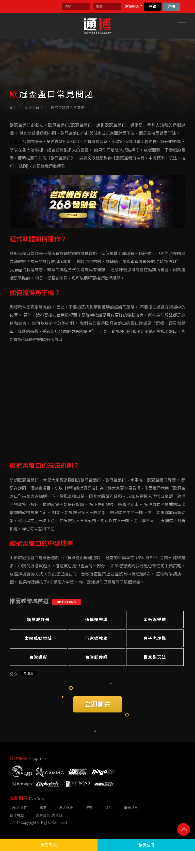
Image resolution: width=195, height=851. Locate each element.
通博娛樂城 (96, 619)
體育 (43, 807)
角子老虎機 (154, 638)
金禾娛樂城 (154, 619)
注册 (171, 6)
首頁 (13, 107)
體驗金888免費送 (49, 815)
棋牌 (88, 807)
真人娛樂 (66, 807)
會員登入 (49, 845)
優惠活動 (131, 807)
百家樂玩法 (154, 657)
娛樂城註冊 (38, 619)
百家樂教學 (96, 638)
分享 (14, 674)
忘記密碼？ (134, 6)
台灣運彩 (38, 657)
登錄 (152, 6)
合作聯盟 (17, 815)
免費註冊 (146, 845)
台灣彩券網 (96, 657)
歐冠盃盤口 (34, 107)
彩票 (108, 807)
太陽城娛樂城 (38, 638)
